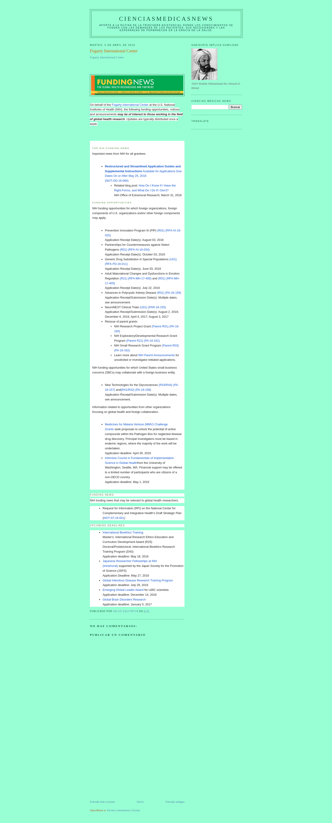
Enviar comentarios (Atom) (123, 810)
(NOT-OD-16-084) (116, 180)
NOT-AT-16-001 (114, 518)
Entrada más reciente (102, 801)
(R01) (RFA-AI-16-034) (135, 249)
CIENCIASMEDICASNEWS (166, 18)
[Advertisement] (124, 767)
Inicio (140, 801)
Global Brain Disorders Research (124, 599)
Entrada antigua (175, 801)
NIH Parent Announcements (156, 355)
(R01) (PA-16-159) (169, 292)
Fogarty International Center (107, 57)
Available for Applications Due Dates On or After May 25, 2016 (143, 171)
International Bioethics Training (123, 532)
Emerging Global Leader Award (123, 590)
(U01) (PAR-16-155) (153, 307)
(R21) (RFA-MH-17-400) (135, 278)
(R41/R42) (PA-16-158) (136, 389)
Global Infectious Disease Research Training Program (138, 580)
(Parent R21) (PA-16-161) (143, 340)
